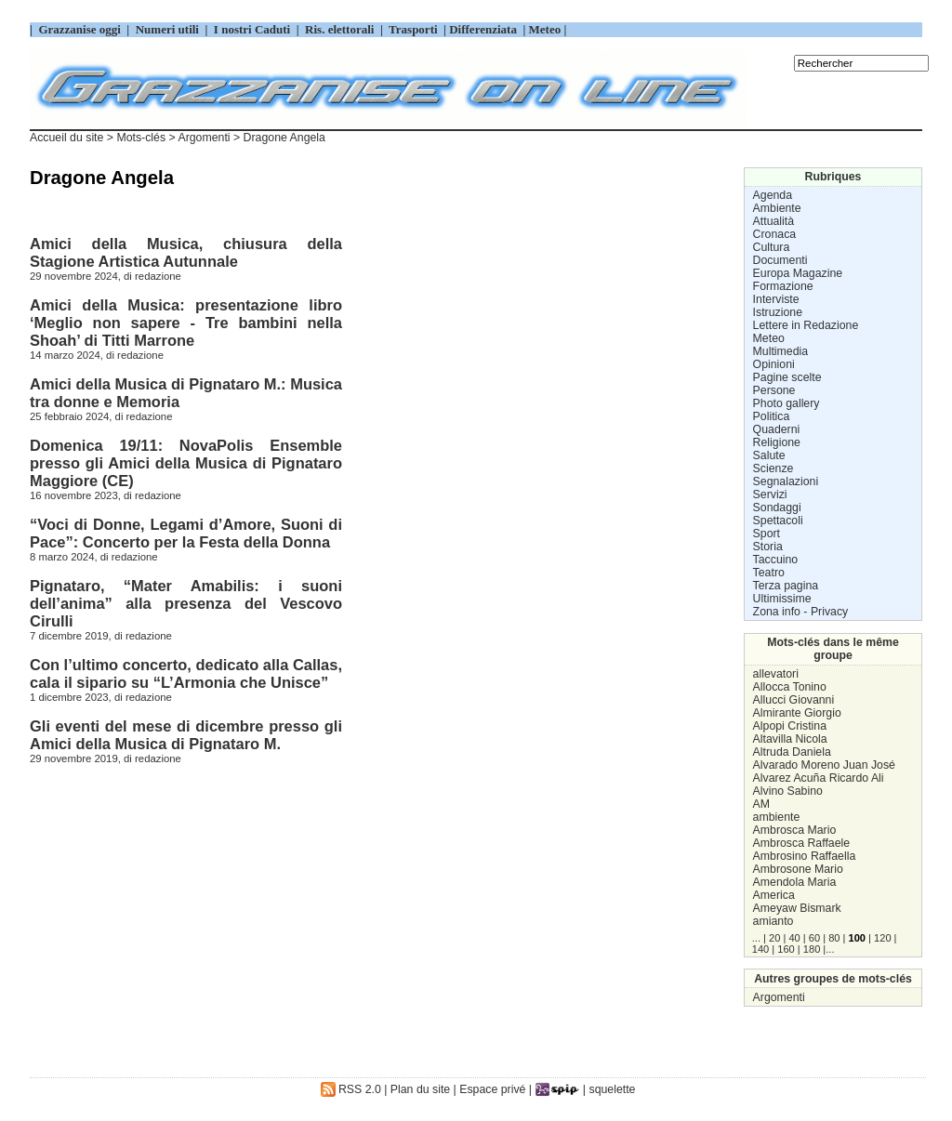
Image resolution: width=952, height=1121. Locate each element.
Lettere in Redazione (806, 325)
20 (774, 937)
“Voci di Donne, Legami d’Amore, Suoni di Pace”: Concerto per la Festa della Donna (186, 533)
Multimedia (781, 351)
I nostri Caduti (252, 29)
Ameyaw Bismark (797, 908)
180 (811, 949)
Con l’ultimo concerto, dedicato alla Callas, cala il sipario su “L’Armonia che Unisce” (186, 673)
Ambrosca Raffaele (801, 843)
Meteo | (545, 29)
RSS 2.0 (351, 1089)
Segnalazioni (786, 481)
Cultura (771, 247)
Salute (769, 455)
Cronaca (775, 234)
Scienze (773, 468)
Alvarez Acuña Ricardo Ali (818, 778)
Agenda (772, 195)
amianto (773, 921)
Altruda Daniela (792, 751)
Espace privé (492, 1089)
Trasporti (414, 29)
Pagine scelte (787, 377)
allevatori (776, 673)
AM (761, 804)
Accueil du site (66, 137)
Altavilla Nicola (790, 738)
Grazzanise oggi (79, 29)
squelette (612, 1089)
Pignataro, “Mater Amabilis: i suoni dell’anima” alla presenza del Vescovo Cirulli (186, 603)
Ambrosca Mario (795, 830)
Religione (776, 442)
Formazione (783, 286)
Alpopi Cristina (789, 725)
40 (794, 937)
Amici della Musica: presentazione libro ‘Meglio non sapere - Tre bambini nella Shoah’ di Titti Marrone (186, 323)
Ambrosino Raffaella (804, 856)
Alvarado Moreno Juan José (824, 765)
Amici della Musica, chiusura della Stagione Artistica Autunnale (186, 252)
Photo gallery (786, 403)
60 (814, 937)
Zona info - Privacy (801, 611)
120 (882, 937)
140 (760, 949)
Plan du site (420, 1089)
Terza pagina (786, 585)
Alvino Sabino (788, 791)
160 (785, 949)
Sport (766, 533)
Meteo (769, 338)
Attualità (774, 221)
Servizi (770, 494)
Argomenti (779, 997)
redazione (158, 276)
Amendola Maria (795, 882)
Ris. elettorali (339, 29)
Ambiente (777, 208)
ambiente (776, 817)
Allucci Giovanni (794, 699)
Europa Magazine (798, 273)
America (774, 895)
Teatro (769, 572)
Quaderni (776, 429)
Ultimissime (782, 598)
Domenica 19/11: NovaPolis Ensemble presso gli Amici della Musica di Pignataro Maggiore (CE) (186, 463)
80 (834, 937)
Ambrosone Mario (798, 869)
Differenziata (484, 29)
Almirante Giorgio (797, 712)
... (756, 937)
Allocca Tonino (789, 686)
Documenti (780, 260)
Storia (768, 546)
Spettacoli (778, 520)
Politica (771, 416)
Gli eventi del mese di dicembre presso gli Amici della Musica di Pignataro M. (186, 735)
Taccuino (776, 559)
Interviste (776, 299)
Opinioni (774, 364)
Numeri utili (167, 29)
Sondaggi (777, 507)
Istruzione (777, 312)
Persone (774, 390)
